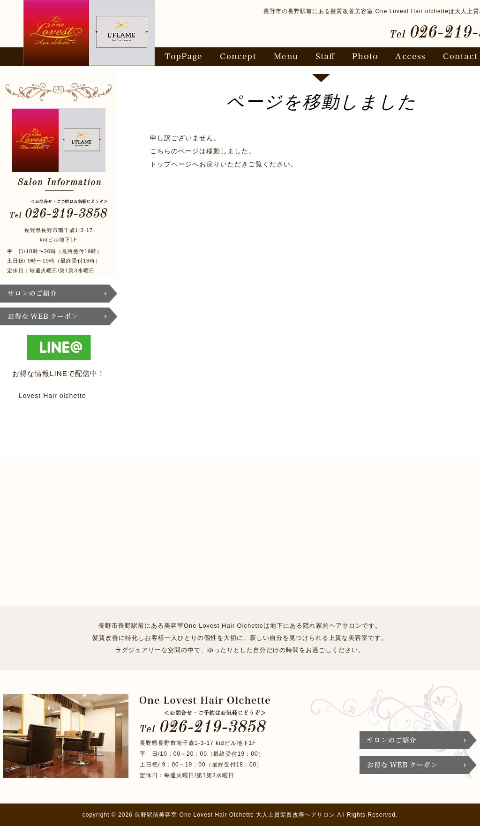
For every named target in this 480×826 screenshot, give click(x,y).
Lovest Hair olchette (52, 395)
